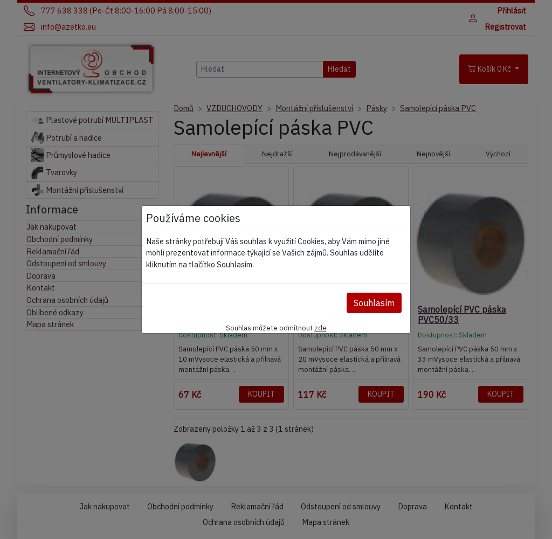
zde (320, 327)
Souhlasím (374, 303)
